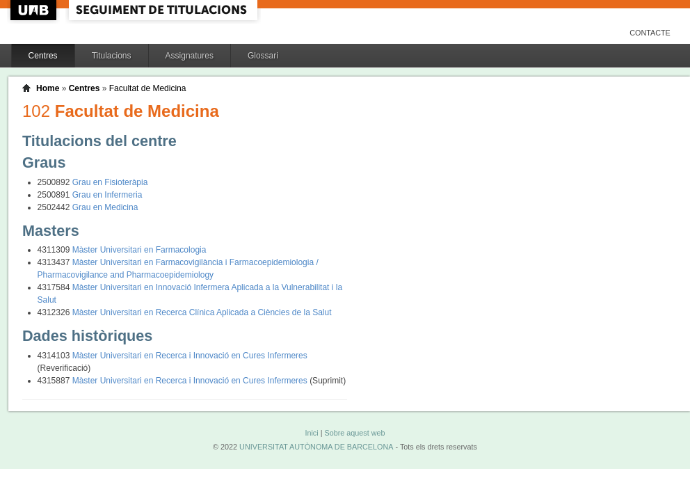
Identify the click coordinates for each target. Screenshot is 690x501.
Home (47, 88)
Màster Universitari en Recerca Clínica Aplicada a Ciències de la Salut (202, 312)
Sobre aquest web (354, 433)
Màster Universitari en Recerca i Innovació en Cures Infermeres (189, 355)
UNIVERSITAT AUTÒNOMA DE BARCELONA (316, 447)
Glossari (263, 56)
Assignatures (190, 56)
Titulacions (111, 56)
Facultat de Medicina (147, 88)
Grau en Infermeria (107, 195)
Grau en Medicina (105, 207)
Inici (311, 433)
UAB (35, 10)
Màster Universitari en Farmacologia (139, 250)
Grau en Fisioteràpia (110, 182)
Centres (43, 56)
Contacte (650, 33)
